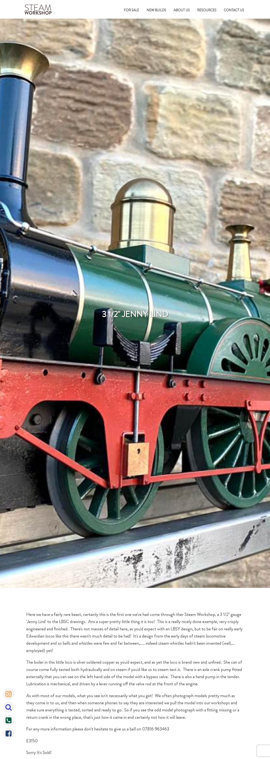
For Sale (131, 10)
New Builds (156, 10)
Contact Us (234, 10)
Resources (206, 10)
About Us (182, 10)
